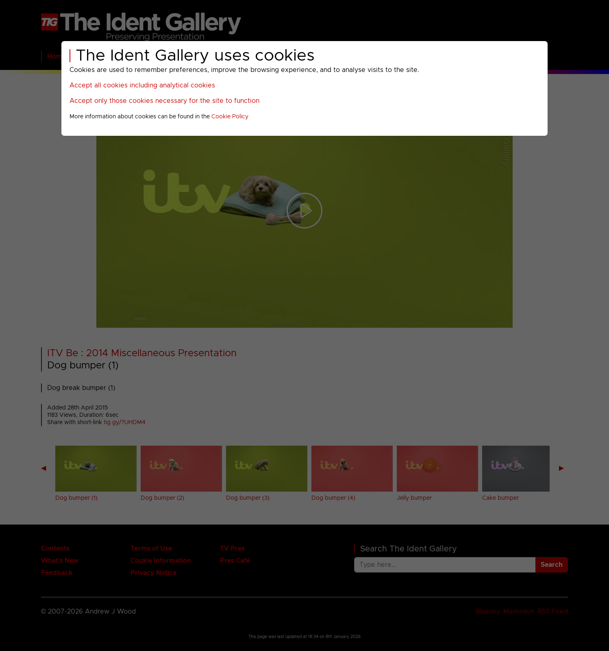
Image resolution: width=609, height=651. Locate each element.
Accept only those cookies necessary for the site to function (164, 101)
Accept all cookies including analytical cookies (142, 85)
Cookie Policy (229, 117)
